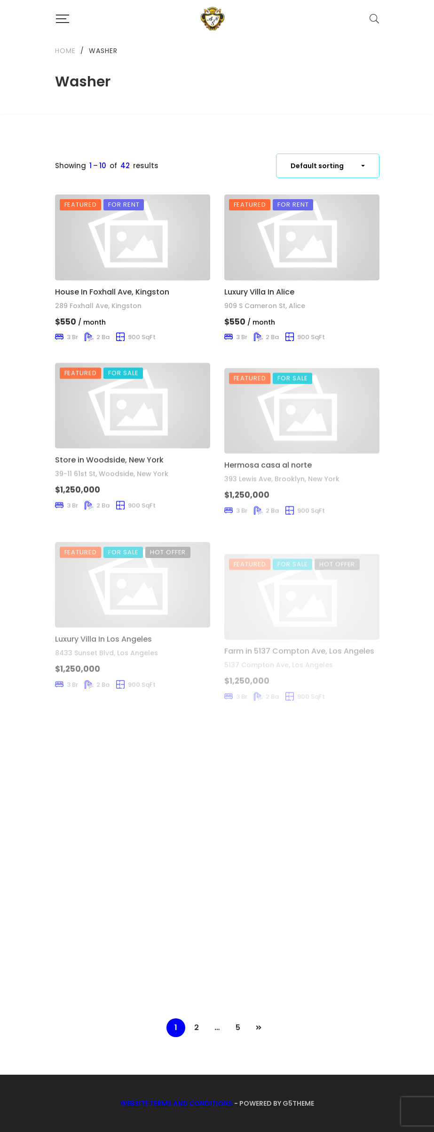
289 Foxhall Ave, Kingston (98, 305)
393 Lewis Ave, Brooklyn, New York (281, 506)
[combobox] (327, 166)
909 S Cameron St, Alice (264, 306)
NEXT (258, 1027)
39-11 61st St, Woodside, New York (111, 490)
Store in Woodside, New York (109, 476)
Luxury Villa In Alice (259, 292)
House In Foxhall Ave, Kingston (112, 292)
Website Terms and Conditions (176, 1103)
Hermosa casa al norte (268, 491)
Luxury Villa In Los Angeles (103, 667)
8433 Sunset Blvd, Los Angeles (106, 681)
